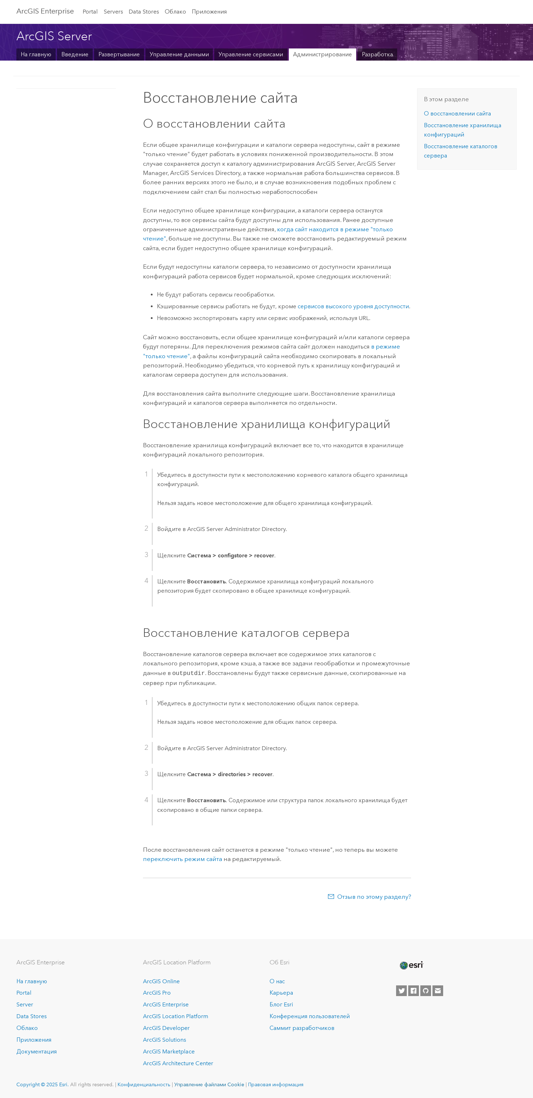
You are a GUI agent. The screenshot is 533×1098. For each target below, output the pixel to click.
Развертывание (119, 54)
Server (24, 1003)
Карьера (281, 992)
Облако (175, 11)
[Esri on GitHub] (425, 990)
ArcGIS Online (161, 980)
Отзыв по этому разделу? (374, 895)
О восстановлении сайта (457, 113)
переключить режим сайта (182, 858)
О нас (277, 980)
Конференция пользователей (310, 1015)
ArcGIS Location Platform (175, 1015)
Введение (74, 54)
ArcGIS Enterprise (45, 11)
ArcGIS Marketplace (169, 1050)
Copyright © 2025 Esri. (42, 1084)
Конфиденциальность (144, 1084)
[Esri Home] (411, 964)
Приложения (209, 11)
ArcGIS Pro (157, 992)
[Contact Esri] (437, 990)
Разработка (377, 54)
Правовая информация (275, 1084)
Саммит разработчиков (302, 1027)
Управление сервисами (251, 54)
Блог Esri (281, 1003)
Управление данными (179, 54)
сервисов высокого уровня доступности (353, 306)
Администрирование (322, 54)
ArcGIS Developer (166, 1027)
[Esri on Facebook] (413, 990)
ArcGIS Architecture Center (178, 1062)
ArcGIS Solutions (164, 1039)
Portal (90, 11)
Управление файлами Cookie (209, 1084)
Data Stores (144, 11)
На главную (36, 54)
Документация (36, 1050)
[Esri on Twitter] (401, 990)
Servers (113, 11)
